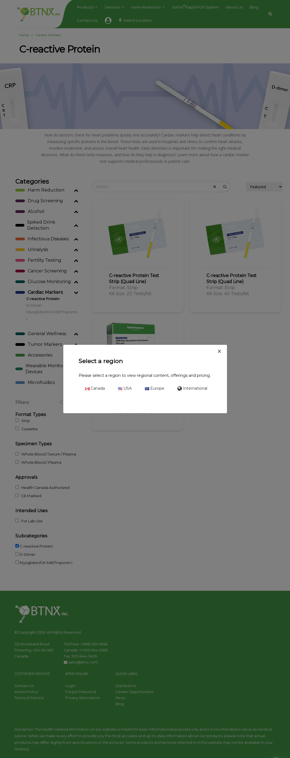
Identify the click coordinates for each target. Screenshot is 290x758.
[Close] (219, 351)
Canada (95, 388)
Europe (154, 388)
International (192, 388)
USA (125, 388)
